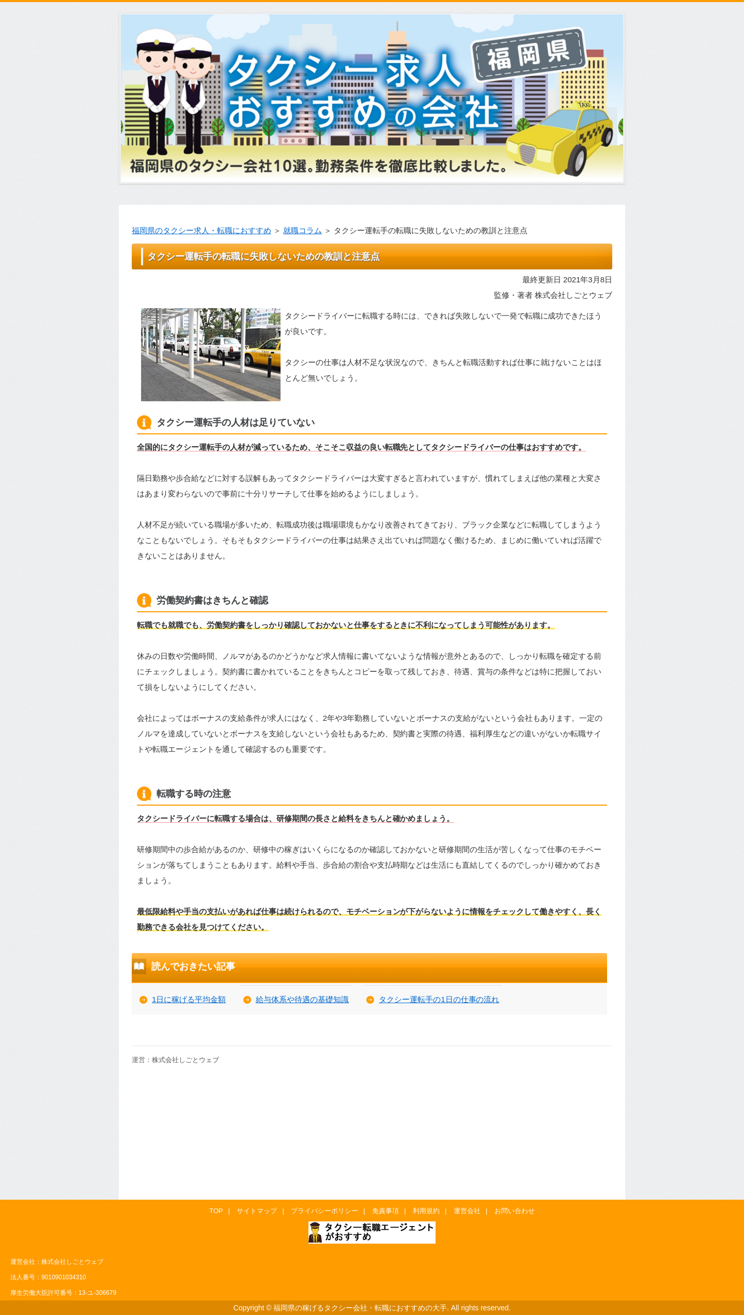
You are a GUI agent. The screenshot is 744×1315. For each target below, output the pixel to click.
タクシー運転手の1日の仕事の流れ (439, 999)
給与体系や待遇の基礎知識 (302, 999)
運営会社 (467, 1211)
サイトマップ (257, 1211)
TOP (216, 1211)
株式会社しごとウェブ (185, 1060)
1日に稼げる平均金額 (189, 999)
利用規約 (426, 1211)
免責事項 (385, 1211)
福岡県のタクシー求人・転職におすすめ (201, 230)
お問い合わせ (514, 1211)
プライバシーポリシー (324, 1211)
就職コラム (302, 230)
